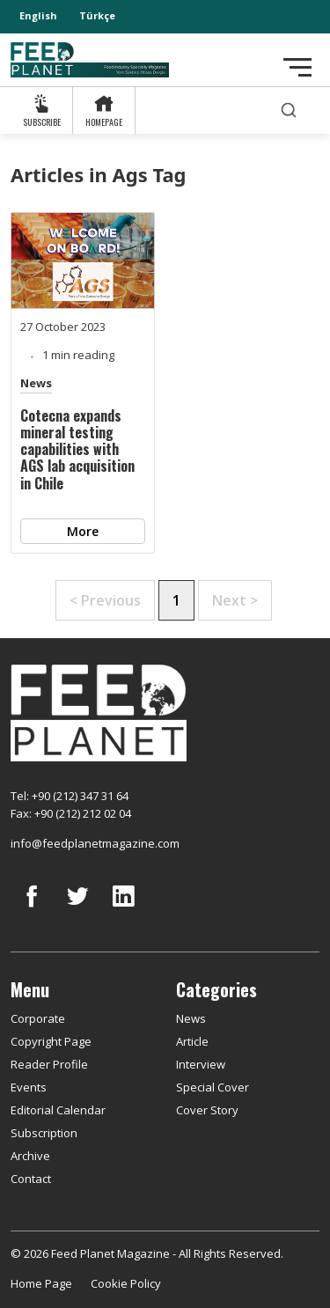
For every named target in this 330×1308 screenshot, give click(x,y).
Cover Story (207, 1110)
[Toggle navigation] (297, 67)
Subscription (44, 1133)
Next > (235, 600)
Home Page (41, 1283)
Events (29, 1087)
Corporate (38, 1018)
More (83, 531)
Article (192, 1041)
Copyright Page (51, 1041)
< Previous (105, 600)
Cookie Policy (126, 1283)
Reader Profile (49, 1064)
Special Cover (212, 1087)
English (38, 15)
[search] (288, 110)
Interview (200, 1064)
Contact (31, 1179)
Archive (30, 1156)
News (36, 383)
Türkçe (97, 15)
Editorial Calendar (58, 1110)
